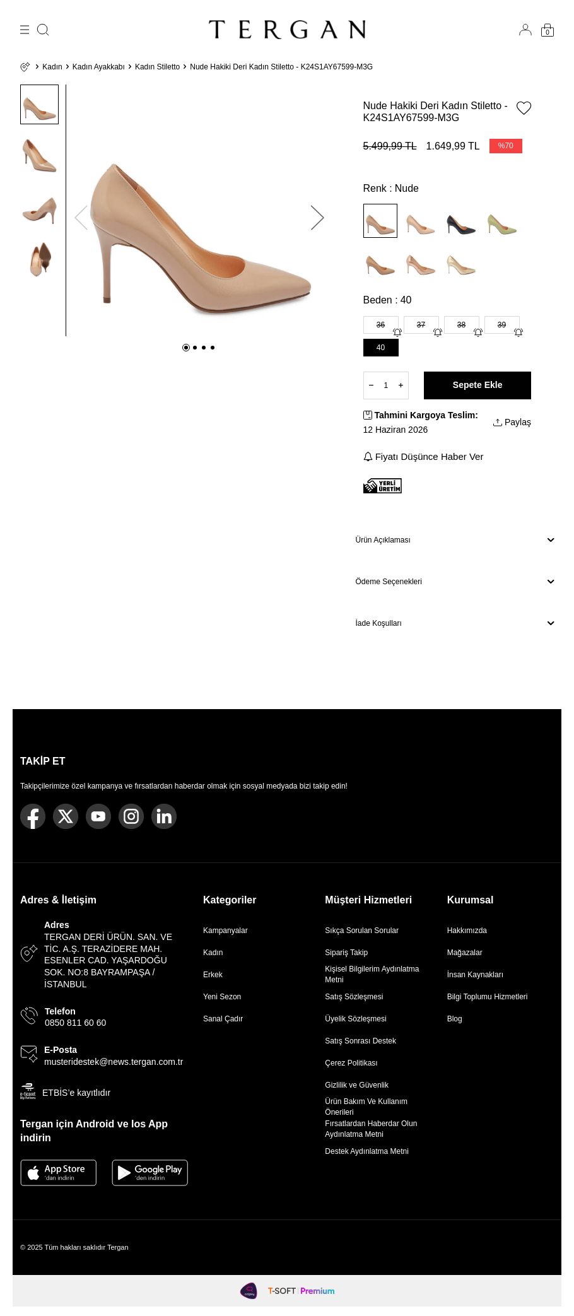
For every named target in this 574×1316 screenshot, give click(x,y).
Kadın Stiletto (157, 66)
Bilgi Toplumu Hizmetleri (487, 996)
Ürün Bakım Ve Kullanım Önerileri (366, 1106)
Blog (454, 1018)
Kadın (52, 66)
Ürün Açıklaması (455, 540)
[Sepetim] (547, 30)
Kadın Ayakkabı (99, 66)
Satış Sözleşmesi (354, 996)
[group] (199, 210)
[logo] (287, 29)
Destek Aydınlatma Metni (367, 1151)
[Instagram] (131, 816)
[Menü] (24, 29)
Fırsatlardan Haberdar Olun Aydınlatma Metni (371, 1128)
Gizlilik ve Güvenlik (357, 1085)
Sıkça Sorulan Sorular (362, 930)
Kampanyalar (225, 930)
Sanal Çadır (223, 1018)
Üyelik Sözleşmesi (355, 1018)
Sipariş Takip (346, 952)
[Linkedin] (164, 816)
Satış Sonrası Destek (360, 1041)
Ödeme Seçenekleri (455, 581)
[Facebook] (32, 816)
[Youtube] (98, 816)
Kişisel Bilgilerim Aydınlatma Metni (372, 974)
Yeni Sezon (222, 996)
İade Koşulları (455, 623)
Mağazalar (465, 952)
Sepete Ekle (478, 385)
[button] (186, 347)
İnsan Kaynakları (475, 974)
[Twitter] (65, 816)
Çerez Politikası (351, 1063)
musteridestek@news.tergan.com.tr (113, 1062)
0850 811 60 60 (75, 1023)
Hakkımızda (467, 930)
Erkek (213, 974)
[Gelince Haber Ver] (397, 332)
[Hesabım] (525, 30)
